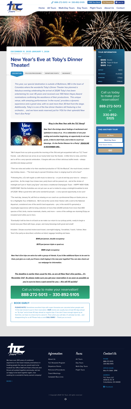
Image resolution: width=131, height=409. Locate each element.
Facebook (108, 387)
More (9, 381)
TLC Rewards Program (56, 363)
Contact (120, 8)
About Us (109, 8)
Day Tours (82, 8)
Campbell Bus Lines (55, 377)
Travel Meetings (54, 373)
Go (110, 150)
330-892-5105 (78, 2)
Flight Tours (96, 8)
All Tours (51, 8)
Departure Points (54, 366)
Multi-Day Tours (67, 8)
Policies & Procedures (56, 370)
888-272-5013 (60, 2)
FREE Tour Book (94, 2)
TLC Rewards (108, 2)
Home (42, 8)
